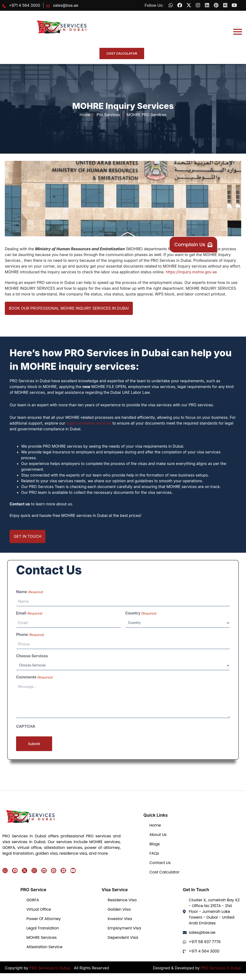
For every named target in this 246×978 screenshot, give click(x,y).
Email (29, 613)
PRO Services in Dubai (221, 967)
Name (29, 592)
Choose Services (32, 655)
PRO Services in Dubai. (50, 967)
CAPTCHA (25, 726)
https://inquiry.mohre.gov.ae (191, 272)
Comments (34, 677)
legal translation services (88, 423)
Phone (30, 635)
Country (141, 613)
